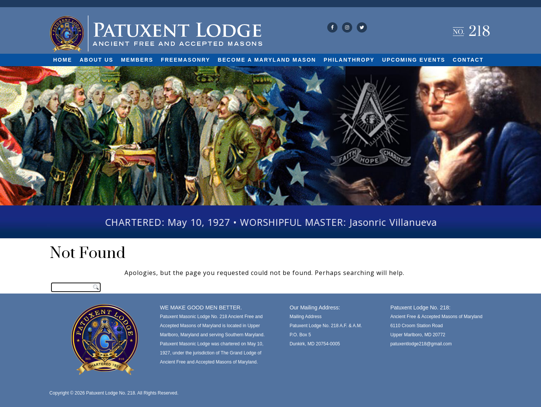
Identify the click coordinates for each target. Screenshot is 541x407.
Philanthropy (348, 60)
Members (137, 60)
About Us (96, 60)
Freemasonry (185, 60)
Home (62, 60)
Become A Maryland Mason (267, 60)
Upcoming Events (413, 60)
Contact (468, 60)
